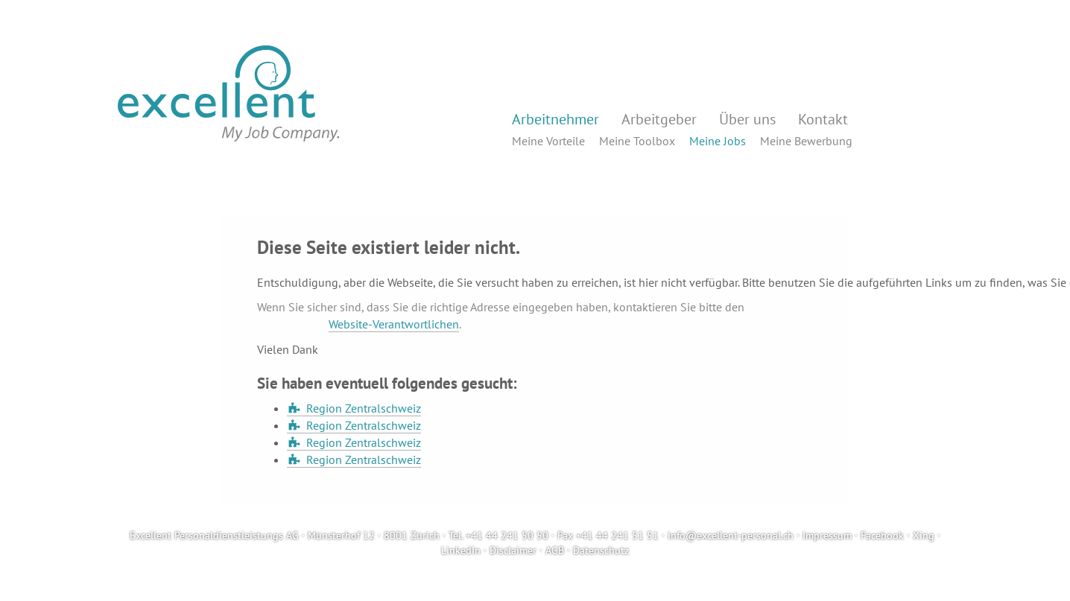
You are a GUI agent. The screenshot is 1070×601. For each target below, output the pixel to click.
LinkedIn (461, 550)
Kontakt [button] (823, 119)
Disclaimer (513, 550)
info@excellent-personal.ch (731, 535)
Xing (923, 535)
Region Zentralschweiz (363, 408)
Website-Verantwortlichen (394, 324)
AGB (554, 550)
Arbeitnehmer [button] (555, 119)
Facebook (882, 535)
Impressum (827, 535)
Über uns (747, 119)
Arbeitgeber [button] (659, 119)
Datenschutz (601, 550)
